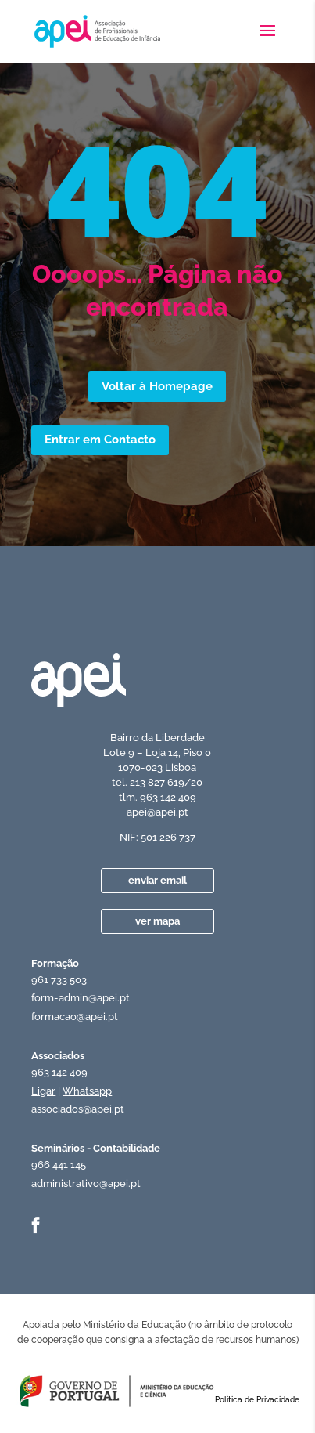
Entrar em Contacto (100, 439)
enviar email (157, 880)
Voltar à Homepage (157, 386)
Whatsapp (87, 1091)
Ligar (43, 1091)
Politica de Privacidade (257, 1399)
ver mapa (157, 921)
